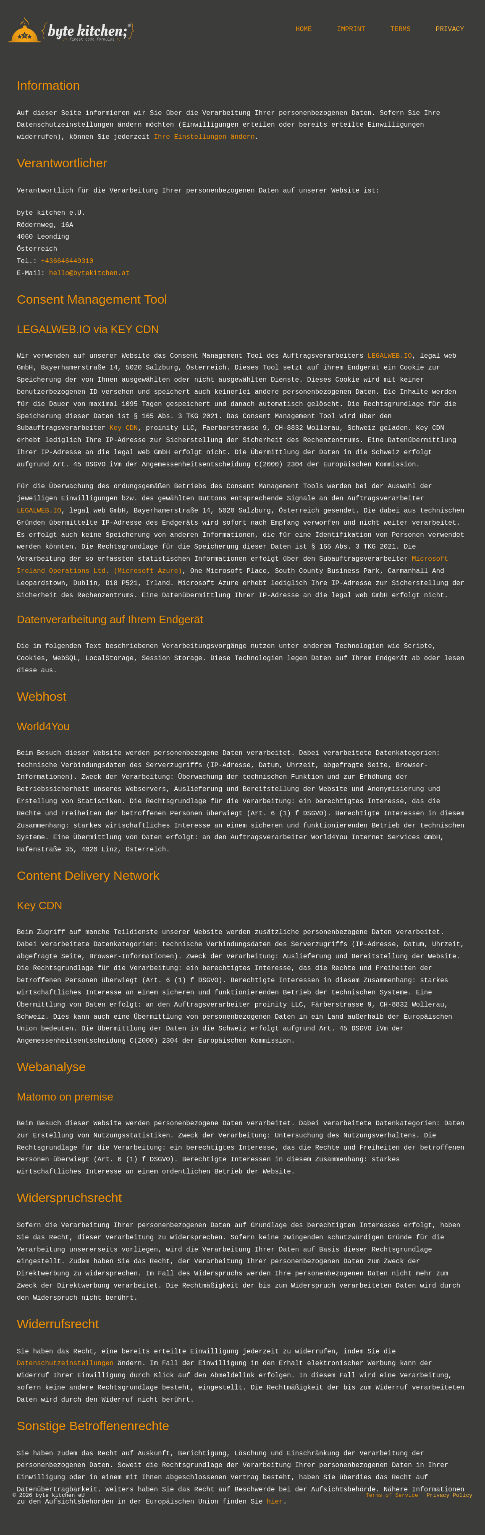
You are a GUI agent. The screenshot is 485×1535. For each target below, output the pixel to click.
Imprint (351, 29)
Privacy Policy (449, 1495)
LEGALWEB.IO (389, 356)
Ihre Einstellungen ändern (204, 137)
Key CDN (124, 428)
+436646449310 (67, 261)
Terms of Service (392, 1495)
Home (304, 29)
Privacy (450, 29)
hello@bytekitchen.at (89, 273)
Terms (401, 29)
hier (275, 1502)
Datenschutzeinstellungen (65, 1363)
